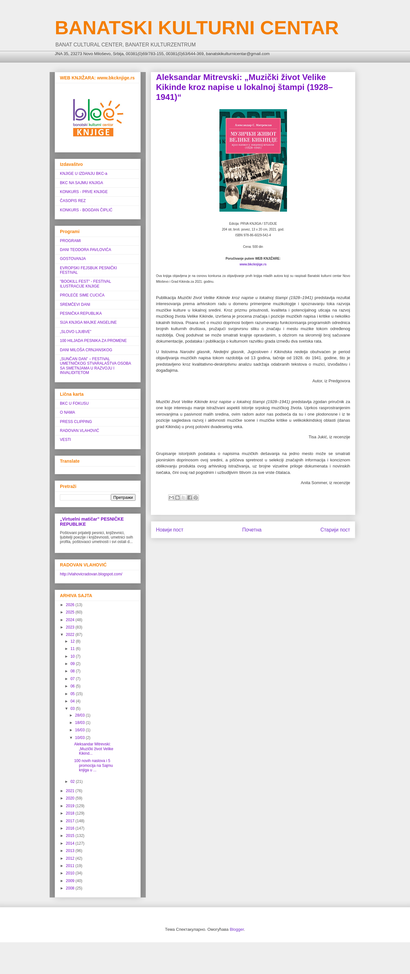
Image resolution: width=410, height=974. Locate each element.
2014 (71, 843)
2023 (71, 627)
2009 (71, 881)
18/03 (80, 722)
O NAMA (67, 412)
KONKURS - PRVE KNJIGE (84, 192)
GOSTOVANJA (73, 258)
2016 (71, 828)
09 (73, 664)
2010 (71, 873)
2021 (71, 791)
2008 (71, 888)
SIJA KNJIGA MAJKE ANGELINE (88, 322)
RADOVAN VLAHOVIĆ (79, 430)
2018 (71, 813)
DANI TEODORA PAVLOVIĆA (85, 250)
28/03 (80, 715)
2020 (71, 798)
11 (73, 648)
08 (73, 671)
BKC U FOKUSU (74, 403)
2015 (71, 835)
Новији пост (170, 529)
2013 (71, 850)
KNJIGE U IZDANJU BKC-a (83, 173)
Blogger (237, 929)
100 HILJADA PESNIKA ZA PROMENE (93, 340)
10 (73, 656)
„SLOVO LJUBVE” (75, 331)
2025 (71, 612)
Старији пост (335, 529)
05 (73, 694)
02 (73, 781)
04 (73, 701)
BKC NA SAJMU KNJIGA (81, 183)
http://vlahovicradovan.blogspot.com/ (91, 574)
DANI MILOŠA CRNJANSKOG (86, 350)
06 (73, 686)
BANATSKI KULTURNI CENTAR (197, 27)
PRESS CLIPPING (76, 421)
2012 (71, 858)
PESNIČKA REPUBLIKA (81, 313)
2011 (71, 866)
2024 (71, 620)
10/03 (80, 737)
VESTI (65, 439)
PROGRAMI (70, 241)
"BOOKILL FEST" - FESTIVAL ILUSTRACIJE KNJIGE (85, 283)
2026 (71, 605)
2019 (71, 806)
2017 (71, 821)
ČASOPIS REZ (73, 201)
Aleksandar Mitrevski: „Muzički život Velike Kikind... (93, 749)
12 (73, 641)
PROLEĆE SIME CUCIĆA (82, 295)
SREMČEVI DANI (75, 304)
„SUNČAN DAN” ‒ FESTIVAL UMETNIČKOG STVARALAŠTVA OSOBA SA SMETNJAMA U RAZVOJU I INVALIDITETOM (95, 366)
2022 (71, 634)
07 (73, 679)
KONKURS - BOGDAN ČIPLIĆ (86, 210)
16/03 (80, 730)
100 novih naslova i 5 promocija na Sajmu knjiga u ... (93, 765)
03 (73, 708)
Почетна (251, 529)
